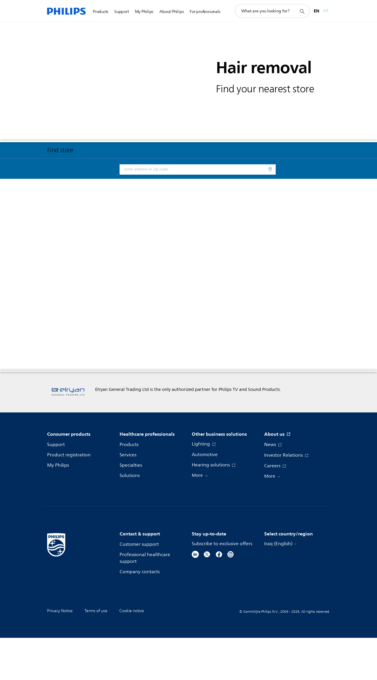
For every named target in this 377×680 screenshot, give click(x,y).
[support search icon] (301, 11)
